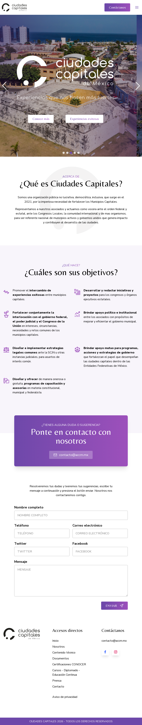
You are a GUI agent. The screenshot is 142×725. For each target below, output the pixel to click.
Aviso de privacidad (64, 697)
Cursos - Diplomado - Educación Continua (66, 672)
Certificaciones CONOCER (69, 664)
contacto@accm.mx (71, 455)
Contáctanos (117, 7)
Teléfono (21, 525)
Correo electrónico (87, 525)
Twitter (20, 543)
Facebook (80, 543)
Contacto (58, 687)
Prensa (56, 681)
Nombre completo (28, 507)
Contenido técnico (63, 653)
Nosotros (58, 647)
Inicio (55, 641)
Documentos (60, 658)
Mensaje (20, 561)
